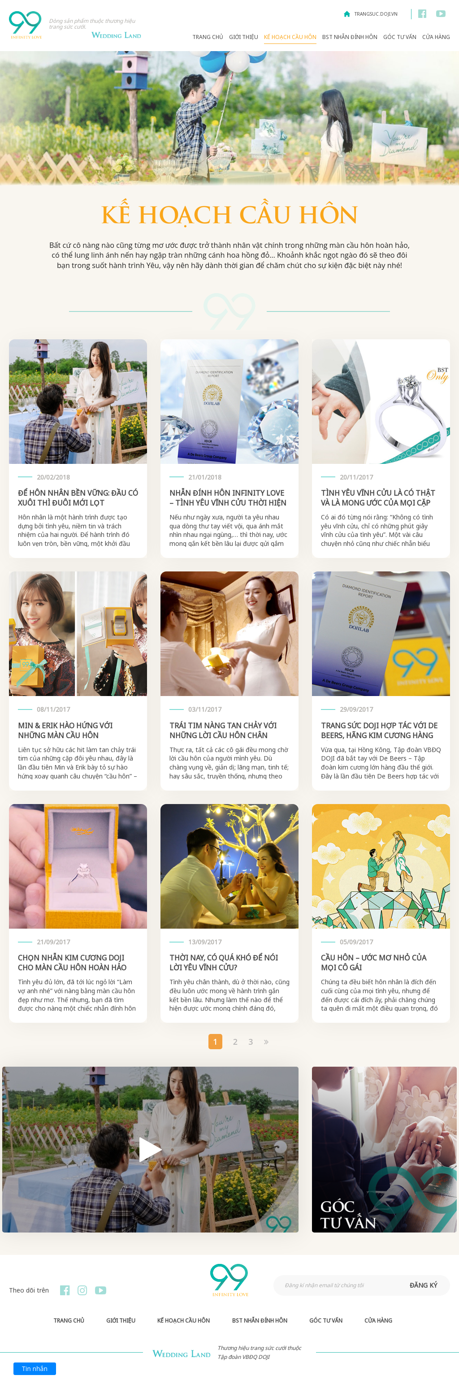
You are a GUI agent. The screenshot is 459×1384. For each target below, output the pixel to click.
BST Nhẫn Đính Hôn (349, 37)
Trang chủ (207, 37)
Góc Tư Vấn (399, 37)
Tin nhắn (35, 1368)
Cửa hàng (436, 37)
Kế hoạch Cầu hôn (290, 37)
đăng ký (423, 1285)
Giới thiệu (243, 37)
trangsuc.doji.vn (376, 14)
